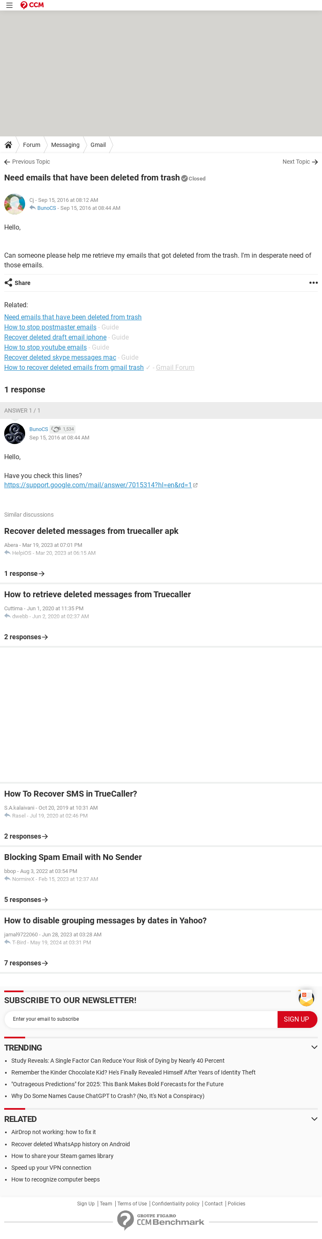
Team (106, 1204)
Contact (214, 1204)
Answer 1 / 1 (22, 410)
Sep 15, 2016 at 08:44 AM (90, 208)
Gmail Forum (175, 367)
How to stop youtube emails (45, 347)
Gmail (98, 144)
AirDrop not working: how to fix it (53, 1132)
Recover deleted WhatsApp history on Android (70, 1144)
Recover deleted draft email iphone (55, 337)
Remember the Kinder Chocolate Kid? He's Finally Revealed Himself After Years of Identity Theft (133, 1072)
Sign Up (86, 1204)
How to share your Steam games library (62, 1156)
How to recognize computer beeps (55, 1179)
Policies (236, 1204)
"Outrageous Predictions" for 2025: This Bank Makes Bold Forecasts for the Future (117, 1084)
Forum (31, 144)
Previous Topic (31, 161)
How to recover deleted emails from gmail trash (74, 367)
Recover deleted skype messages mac (60, 357)
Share (23, 283)
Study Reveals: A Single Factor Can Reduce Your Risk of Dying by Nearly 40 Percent (118, 1060)
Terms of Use (132, 1204)
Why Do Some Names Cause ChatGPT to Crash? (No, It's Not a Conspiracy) (108, 1096)
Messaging (65, 144)
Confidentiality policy (176, 1204)
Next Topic (296, 161)
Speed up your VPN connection (51, 1167)
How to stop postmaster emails (50, 327)
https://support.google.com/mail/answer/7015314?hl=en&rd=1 (98, 485)
